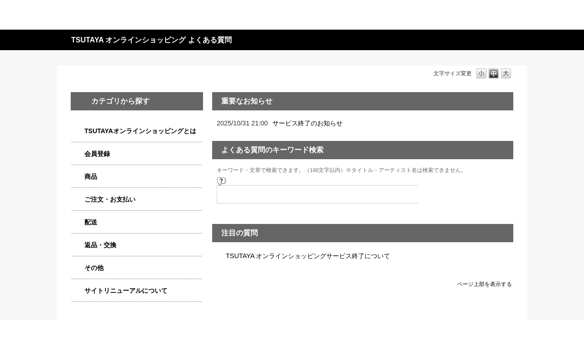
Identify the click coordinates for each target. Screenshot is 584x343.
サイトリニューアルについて (125, 290)
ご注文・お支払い (110, 199)
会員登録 (97, 153)
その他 (94, 267)
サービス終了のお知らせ (307, 123)
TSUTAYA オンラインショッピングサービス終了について (308, 256)
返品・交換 (100, 245)
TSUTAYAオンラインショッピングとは (140, 131)
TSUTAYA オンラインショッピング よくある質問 (151, 40)
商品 (90, 176)
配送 (90, 222)
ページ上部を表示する (484, 284)
